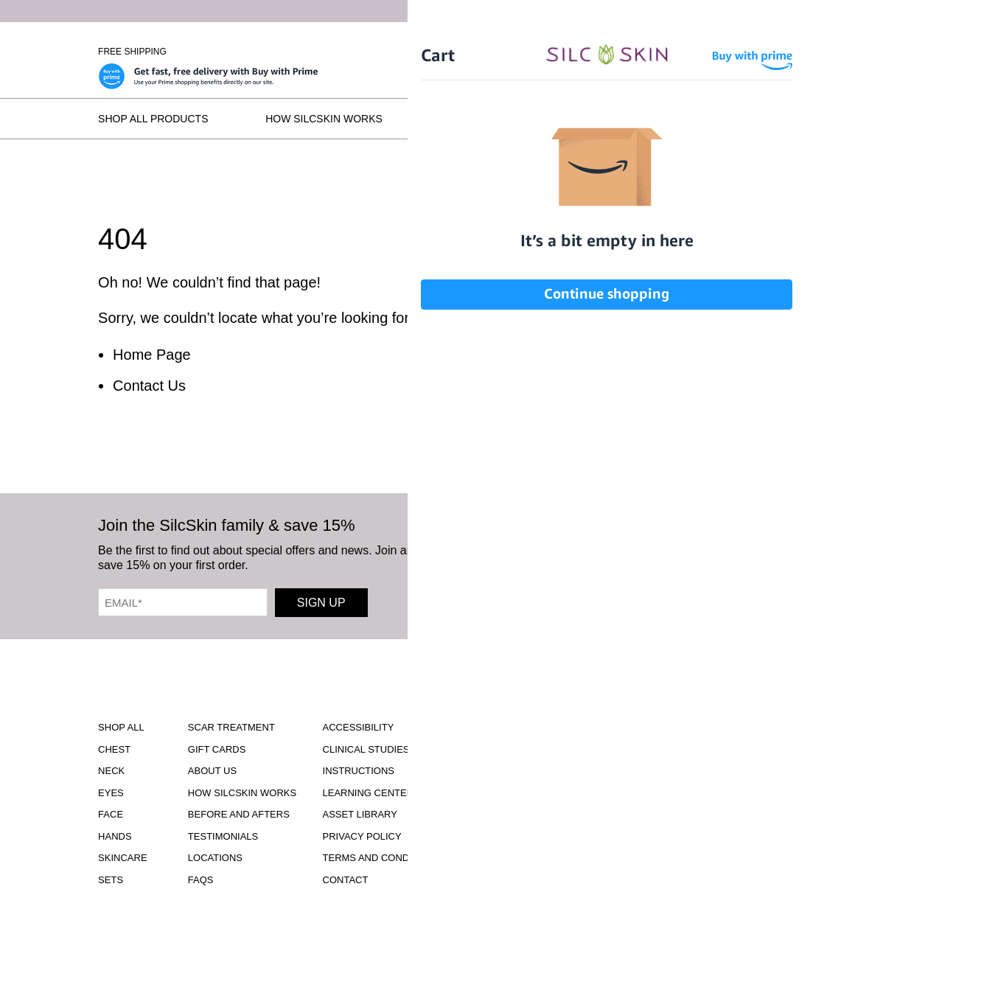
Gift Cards (217, 749)
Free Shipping (132, 51)
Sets (110, 879)
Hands (115, 836)
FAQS (201, 879)
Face (110, 814)
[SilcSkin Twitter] (729, 555)
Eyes (111, 792)
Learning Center (368, 792)
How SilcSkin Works (324, 119)
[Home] (490, 52)
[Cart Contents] (797, 51)
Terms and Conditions (382, 857)
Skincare (122, 857)
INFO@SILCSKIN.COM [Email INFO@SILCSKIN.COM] (531, 862)
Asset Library (360, 814)
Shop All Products (153, 119)
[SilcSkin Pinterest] (681, 555)
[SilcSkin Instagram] (546, 555)
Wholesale (855, 51)
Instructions (359, 770)
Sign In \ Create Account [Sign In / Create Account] (705, 51)
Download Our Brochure (532, 740)
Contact (346, 879)
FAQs (869, 119)
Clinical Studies (366, 749)
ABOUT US (212, 770)
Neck (111, 770)
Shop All (121, 727)
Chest (114, 749)
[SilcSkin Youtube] (631, 555)
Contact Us (149, 385)
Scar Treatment (231, 727)
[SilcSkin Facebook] (587, 555)
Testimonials (644, 119)
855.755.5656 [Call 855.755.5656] (532, 848)
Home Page (152, 354)
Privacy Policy (362, 836)
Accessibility (358, 727)
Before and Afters (494, 119)
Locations (768, 119)
